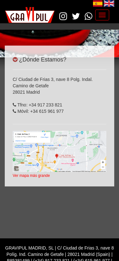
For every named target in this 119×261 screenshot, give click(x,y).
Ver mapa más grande (31, 175)
